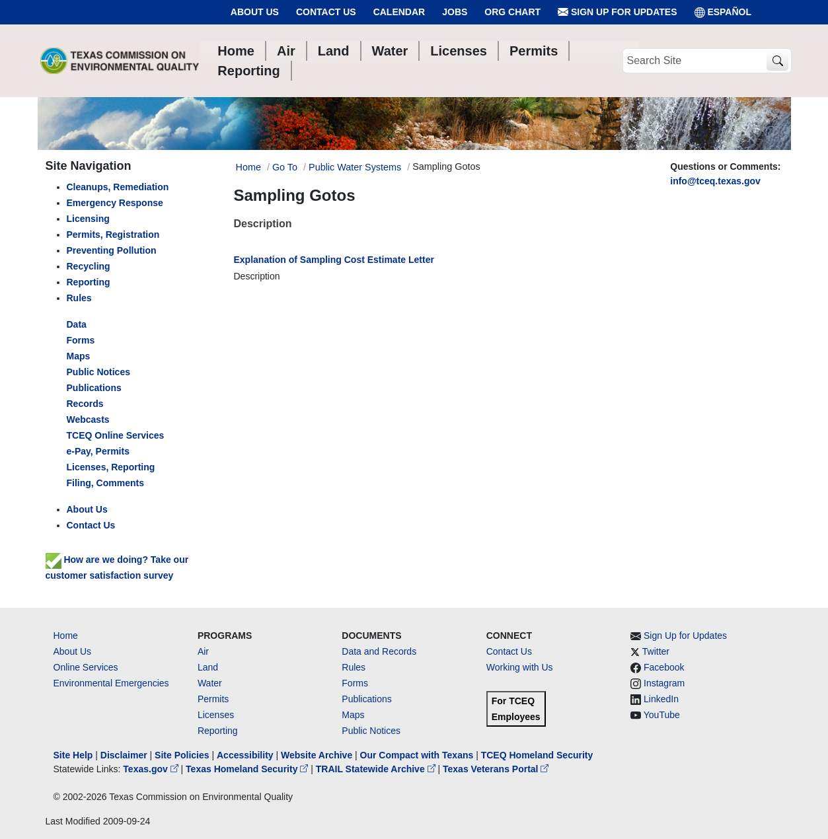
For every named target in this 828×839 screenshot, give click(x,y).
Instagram (664, 683)
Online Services (86, 667)
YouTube (662, 715)
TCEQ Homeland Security (537, 755)
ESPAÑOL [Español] (723, 12)
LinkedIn (661, 699)
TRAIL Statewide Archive (377, 769)
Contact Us (326, 12)
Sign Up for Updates (617, 12)
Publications (94, 388)
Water (210, 683)
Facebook (664, 667)
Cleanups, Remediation (118, 187)
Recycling (88, 266)
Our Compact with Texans (417, 755)
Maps (79, 356)
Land (208, 667)
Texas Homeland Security (248, 769)
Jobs (454, 12)
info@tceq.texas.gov (715, 181)
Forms (81, 340)
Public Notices (371, 730)
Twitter (655, 651)
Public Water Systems (355, 167)
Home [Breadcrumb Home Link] (248, 167)
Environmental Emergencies (111, 683)
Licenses (216, 715)
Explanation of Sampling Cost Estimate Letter (334, 259)
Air (203, 651)
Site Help (73, 755)
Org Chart (512, 12)
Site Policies (182, 755)
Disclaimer (123, 755)
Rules (79, 298)
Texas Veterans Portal (495, 769)
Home (66, 635)
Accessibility (246, 755)
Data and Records (379, 651)
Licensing (88, 218)
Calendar (399, 12)
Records (85, 403)
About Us (255, 12)
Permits (213, 699)
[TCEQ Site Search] (777, 61)
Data (77, 324)
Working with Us (519, 667)
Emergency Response (115, 203)
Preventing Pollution (112, 250)
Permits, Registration (113, 234)
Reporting (88, 282)
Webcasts (88, 419)
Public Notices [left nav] (98, 372)
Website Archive (316, 755)
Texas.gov (151, 769)
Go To (284, 167)
